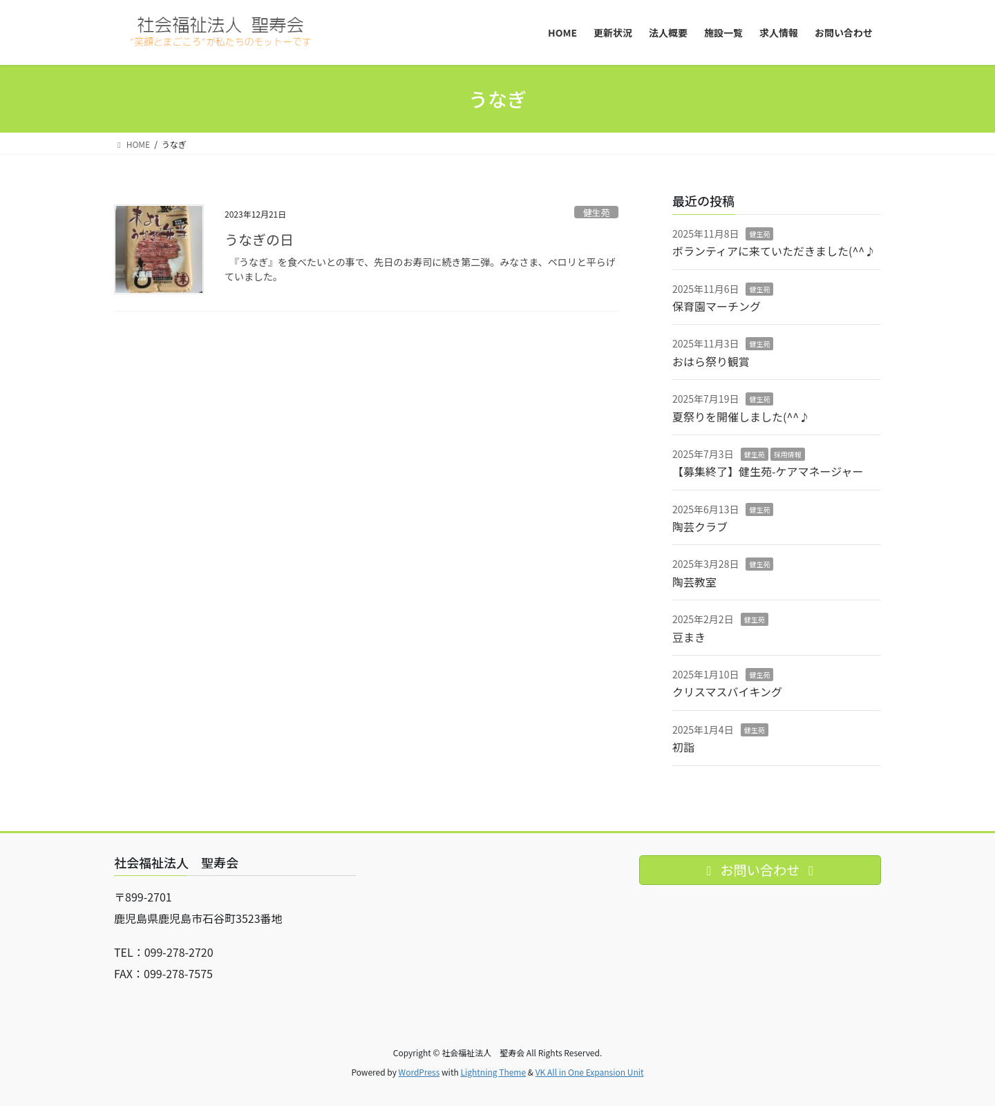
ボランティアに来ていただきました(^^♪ (773, 250)
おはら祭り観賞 (711, 361)
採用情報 (788, 454)
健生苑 (596, 212)
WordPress (419, 1072)
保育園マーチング (716, 306)
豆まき (688, 637)
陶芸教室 (694, 581)
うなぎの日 (259, 239)
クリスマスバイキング (727, 691)
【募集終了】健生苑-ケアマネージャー (767, 471)
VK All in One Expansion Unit (590, 1072)
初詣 (683, 746)
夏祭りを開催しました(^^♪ (741, 416)
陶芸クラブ (700, 526)
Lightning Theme (493, 1072)
